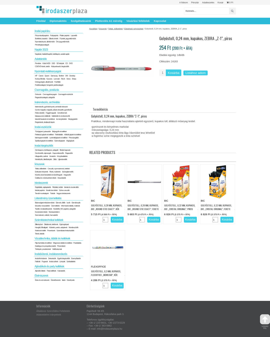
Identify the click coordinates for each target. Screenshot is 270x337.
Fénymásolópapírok (42, 35)
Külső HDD (46, 63)
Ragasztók (68, 153)
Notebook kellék (40, 230)
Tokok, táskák (39, 234)
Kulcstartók (61, 271)
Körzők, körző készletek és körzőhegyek (48, 175)
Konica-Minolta (40, 79)
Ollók (54, 159)
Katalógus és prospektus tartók (45, 246)
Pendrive (38, 63)
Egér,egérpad (64, 224)
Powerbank (51, 230)
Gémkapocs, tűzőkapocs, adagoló (46, 150)
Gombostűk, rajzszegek (43, 153)
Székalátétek (70, 261)
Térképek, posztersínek (43, 249)
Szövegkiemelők (67, 172)
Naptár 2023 (41, 49)
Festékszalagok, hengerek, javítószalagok (49, 85)
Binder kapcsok (65, 150)
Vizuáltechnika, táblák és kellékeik (52, 238)
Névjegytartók (72, 119)
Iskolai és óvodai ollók (71, 187)
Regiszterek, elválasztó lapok (44, 122)
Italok (63, 280)
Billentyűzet (39, 224)
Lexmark (57, 79)
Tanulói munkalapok (42, 193)
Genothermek (62, 113)
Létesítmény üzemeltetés (48, 198)
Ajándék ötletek (40, 271)
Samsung (54, 76)
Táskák (52, 193)
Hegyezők (67, 175)
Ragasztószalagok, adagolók (45, 97)
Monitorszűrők (73, 227)
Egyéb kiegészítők (63, 258)
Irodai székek (53, 261)
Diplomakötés (58, 20)
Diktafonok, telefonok (51, 224)
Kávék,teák (70, 280)
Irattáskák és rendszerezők (61, 116)
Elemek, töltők (60, 203)
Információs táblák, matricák (70, 206)
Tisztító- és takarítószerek (43, 209)
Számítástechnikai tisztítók (65, 230)
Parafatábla (77, 243)
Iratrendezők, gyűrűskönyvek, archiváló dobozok (51, 107)
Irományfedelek (61, 119)
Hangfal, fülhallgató (41, 227)
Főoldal (40, 20)
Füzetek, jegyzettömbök (68, 39)
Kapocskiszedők (58, 153)
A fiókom (183, 2)
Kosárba (173, 73)
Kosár (220, 2)
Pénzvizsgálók (74, 138)
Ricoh (63, 79)
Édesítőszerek (56, 280)
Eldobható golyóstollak (133, 29)
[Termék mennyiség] (162, 72)
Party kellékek (51, 271)
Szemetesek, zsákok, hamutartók (46, 215)
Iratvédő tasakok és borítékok (45, 119)
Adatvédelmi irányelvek (48, 314)
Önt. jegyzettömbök (62, 42)
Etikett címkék (53, 39)
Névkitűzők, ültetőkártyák (43, 159)
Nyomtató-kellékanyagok (48, 71)
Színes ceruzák (64, 190)
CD (66, 63)
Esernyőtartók (76, 258)
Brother (61, 76)
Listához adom (195, 73)
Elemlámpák (76, 203)
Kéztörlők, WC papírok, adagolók (64, 209)
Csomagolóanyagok (49, 94)
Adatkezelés (208, 2)
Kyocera (49, 79)
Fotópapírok (54, 35)
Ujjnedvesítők (62, 159)
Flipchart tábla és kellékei (43, 243)
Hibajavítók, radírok (41, 156)
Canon (41, 76)
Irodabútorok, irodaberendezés (51, 254)
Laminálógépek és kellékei (58, 138)
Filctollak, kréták (57, 187)
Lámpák (62, 261)
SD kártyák (60, 63)
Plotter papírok (64, 35)
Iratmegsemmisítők (41, 138)
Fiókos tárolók (39, 113)
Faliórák (37, 261)
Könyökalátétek (62, 156)
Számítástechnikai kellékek (49, 219)
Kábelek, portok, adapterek (58, 227)
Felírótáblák (59, 134)
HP (36, 76)
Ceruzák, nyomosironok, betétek (59, 169)
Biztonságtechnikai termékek (44, 203)
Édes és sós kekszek (42, 280)
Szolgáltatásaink (81, 20)
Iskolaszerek (41, 182)
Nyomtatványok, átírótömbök (45, 42)
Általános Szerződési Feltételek (53, 311)
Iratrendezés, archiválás (47, 102)
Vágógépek (70, 141)
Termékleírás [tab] (100, 109)
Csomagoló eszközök (65, 94)
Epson (47, 76)
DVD (70, 63)
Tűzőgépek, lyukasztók (43, 131)
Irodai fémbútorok (41, 258)
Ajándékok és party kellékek (49, 266)
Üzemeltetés (55, 206)
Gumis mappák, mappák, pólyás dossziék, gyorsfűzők (53, 110)
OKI (66, 76)
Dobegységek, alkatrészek (44, 82)
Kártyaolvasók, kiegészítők (60, 66)
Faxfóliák (57, 82)
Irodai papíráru (42, 31)
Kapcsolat (160, 20)
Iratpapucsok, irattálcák (42, 116)
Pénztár (195, 2)
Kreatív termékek (52, 190)
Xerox (68, 79)
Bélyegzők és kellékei (59, 131)
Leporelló (74, 35)
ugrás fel (265, 321)
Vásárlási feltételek (138, 20)
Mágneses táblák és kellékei (62, 243)
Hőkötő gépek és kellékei (72, 134)
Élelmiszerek (41, 275)
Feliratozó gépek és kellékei (44, 134)
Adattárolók (41, 58)
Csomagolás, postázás (47, 89)
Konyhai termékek (41, 212)
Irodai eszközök (43, 127)
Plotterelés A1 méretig (108, 20)
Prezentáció (61, 246)
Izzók (68, 203)
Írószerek (103, 29)
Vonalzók (52, 156)
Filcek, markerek (55, 172)
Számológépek (59, 141)
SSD (53, 63)
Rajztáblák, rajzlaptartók (43, 187)
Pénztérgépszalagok (42, 45)
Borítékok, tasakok (41, 39)
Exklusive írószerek (41, 172)
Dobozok (38, 94)
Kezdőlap (93, 29)
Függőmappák (51, 113)
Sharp (74, 79)
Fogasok (45, 261)
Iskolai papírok (40, 190)
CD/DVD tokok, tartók (42, 66)
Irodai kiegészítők (44, 145)
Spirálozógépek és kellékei (44, 141)
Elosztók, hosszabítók (42, 206)
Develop (72, 76)
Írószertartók (62, 178)
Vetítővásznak (57, 249)
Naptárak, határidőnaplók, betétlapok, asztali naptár (52, 54)
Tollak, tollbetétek (115, 29)
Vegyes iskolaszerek (63, 193)
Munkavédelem (54, 212)
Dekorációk (52, 258)
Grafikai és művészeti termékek (45, 178)
